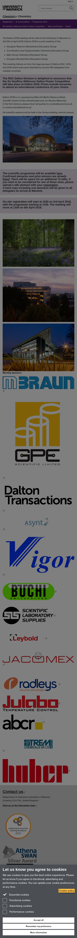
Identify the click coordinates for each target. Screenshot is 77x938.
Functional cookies (17, 900)
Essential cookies (16, 894)
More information (38, 932)
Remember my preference (38, 926)
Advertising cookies (17, 906)
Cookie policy (66, 890)
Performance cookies (18, 912)
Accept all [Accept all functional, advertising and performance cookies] (38, 920)
